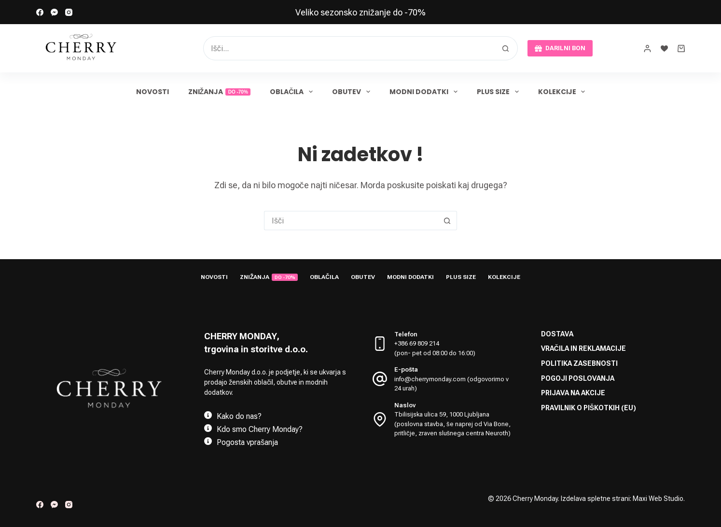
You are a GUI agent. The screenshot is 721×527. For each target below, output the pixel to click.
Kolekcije (563, 91)
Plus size (500, 91)
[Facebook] (39, 12)
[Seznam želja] (664, 48)
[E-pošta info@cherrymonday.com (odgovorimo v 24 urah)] (380, 379)
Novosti (152, 92)
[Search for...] (348, 48)
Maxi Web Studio (658, 498)
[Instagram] (68, 12)
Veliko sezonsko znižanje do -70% (360, 12)
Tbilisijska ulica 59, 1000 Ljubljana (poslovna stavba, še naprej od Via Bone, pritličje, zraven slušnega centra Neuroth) (452, 424)
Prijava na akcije (573, 393)
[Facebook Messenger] (54, 12)
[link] (360, 12)
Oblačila (293, 91)
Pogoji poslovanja (577, 378)
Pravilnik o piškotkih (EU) (588, 408)
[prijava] (647, 48)
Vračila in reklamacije (583, 348)
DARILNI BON (560, 48)
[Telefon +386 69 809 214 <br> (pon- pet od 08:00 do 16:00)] (380, 343)
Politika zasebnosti (579, 363)
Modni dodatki (425, 91)
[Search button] (506, 48)
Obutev (353, 91)
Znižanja (219, 92)
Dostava (557, 334)
